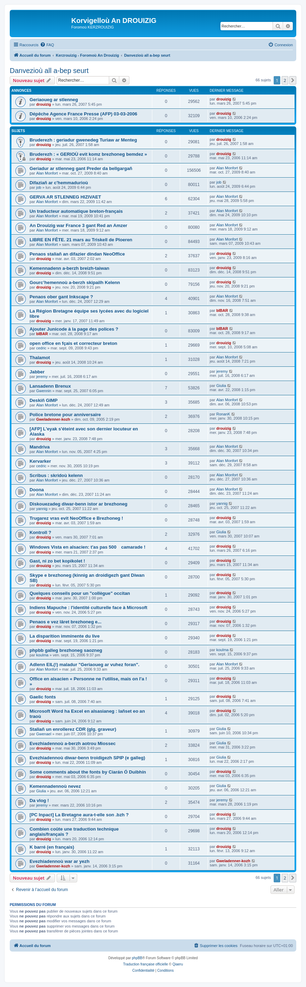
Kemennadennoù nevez (55, 786)
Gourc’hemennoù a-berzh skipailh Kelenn (75, 282)
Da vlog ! (39, 800)
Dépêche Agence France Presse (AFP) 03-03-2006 (83, 113)
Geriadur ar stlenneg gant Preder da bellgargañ (81, 168)
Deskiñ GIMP (44, 400)
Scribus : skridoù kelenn (56, 475)
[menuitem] (47, 45)
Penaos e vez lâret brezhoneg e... (66, 621)
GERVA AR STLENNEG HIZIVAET (65, 197)
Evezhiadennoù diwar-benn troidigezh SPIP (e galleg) (87, 757)
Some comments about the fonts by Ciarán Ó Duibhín (88, 772)
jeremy (42, 376)
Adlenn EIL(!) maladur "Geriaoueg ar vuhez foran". (84, 664)
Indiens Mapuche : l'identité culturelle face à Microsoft (88, 607)
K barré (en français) (52, 847)
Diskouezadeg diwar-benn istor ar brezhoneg (78, 504)
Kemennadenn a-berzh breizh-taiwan (69, 268)
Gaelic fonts (43, 696)
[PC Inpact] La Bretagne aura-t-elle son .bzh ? (79, 814)
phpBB (137, 958)
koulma (42, 655)
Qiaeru (177, 964)
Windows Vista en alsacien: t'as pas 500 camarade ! (87, 547)
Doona (37, 489)
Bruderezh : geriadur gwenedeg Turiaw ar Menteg (83, 140)
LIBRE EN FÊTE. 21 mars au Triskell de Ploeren (81, 239)
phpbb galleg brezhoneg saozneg (66, 650)
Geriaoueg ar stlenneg (54, 99)
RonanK (223, 414)
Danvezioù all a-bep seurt (49, 70)
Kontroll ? (40, 532)
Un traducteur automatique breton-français (76, 211)
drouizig (43, 104)
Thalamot (40, 357)
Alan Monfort (47, 173)
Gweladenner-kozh (53, 419)
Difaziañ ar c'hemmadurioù (59, 182)
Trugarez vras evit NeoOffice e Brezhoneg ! (76, 518)
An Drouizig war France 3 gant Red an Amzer (78, 225)
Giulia (221, 385)
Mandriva (40, 447)
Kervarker (40, 461)
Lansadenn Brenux (50, 386)
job (38, 187)
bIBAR (222, 310)
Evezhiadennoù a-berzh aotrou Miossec (73, 743)
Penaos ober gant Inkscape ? (61, 296)
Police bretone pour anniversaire (65, 414)
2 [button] (285, 80)
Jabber (37, 371)
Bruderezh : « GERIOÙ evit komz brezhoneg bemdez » (88, 154)
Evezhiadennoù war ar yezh (59, 861)
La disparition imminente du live (65, 636)
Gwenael (43, 734)
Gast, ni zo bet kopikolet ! (57, 561)
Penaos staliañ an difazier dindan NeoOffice (77, 254)
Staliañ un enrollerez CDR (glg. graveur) (73, 729)
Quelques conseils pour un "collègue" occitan (80, 593)
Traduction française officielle (145, 964)
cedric (41, 348)
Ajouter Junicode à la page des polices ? (74, 329)
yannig (41, 509)
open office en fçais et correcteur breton (73, 343)
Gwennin (43, 391)
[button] (292, 80)
